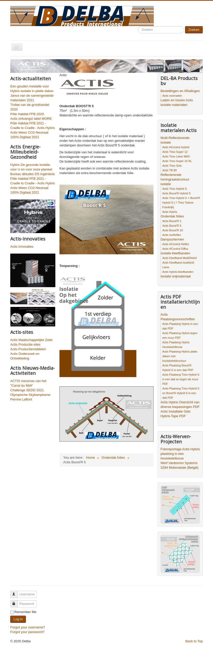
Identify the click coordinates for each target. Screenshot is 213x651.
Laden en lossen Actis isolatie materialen (176, 102)
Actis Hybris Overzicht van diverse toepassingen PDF (179, 404)
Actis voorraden (172, 95)
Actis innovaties (21, 246)
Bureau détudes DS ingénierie (32, 174)
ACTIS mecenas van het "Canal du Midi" (28, 383)
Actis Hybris (169, 211)
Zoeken (193, 30)
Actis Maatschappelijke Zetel (31, 340)
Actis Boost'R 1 (171, 221)
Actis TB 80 (169, 170)
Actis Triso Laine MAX (176, 156)
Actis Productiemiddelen (28, 349)
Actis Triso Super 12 (174, 151)
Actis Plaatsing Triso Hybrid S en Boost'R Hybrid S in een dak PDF (180, 393)
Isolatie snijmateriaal (175, 276)
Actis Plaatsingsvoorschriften (177, 317)
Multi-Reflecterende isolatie (174, 140)
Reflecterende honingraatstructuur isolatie (174, 179)
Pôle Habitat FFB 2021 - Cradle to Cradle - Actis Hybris (32, 125)
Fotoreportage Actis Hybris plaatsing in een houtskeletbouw (180, 453)
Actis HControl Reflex (175, 244)
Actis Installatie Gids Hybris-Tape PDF (175, 413)
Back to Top (194, 641)
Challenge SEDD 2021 (27, 390)
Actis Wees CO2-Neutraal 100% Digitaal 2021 (29, 135)
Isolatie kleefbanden (175, 253)
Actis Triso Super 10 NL (177, 161)
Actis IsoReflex (171, 234)
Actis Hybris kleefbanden (177, 271)
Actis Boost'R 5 (171, 225)
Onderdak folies (172, 216)
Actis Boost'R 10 (172, 230)
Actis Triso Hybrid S (174, 188)
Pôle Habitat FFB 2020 (27, 114)
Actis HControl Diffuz (175, 248)
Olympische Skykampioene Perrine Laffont (30, 397)
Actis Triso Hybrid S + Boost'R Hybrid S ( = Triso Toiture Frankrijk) (181, 202)
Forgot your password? (27, 632)
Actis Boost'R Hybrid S (176, 193)
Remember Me (25, 612)
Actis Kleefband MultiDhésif (179, 257)
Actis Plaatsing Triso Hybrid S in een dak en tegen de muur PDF (180, 379)
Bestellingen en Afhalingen (180, 91)
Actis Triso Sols (171, 165)
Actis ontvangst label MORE (31, 119)
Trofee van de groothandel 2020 (29, 107)
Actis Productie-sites (25, 344)
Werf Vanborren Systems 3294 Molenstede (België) (179, 465)
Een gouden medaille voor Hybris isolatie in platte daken (32, 88)
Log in (18, 619)
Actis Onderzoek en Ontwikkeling (24, 356)
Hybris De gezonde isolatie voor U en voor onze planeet (31, 167)
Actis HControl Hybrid (175, 147)
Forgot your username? (27, 627)
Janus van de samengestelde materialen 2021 (32, 98)
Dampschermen (172, 239)
